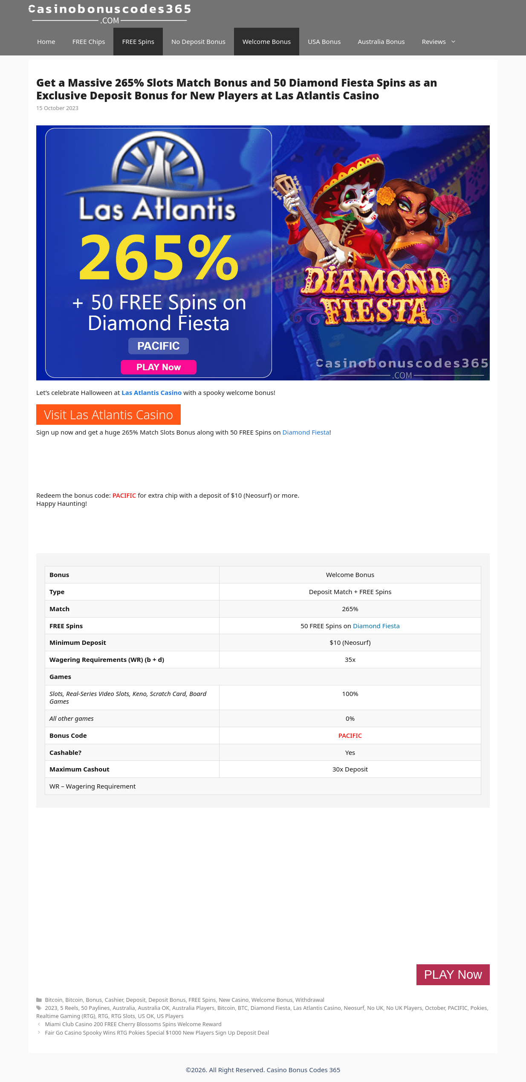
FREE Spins (138, 41)
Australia (124, 1008)
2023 (51, 1008)
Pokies (479, 1008)
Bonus (94, 1000)
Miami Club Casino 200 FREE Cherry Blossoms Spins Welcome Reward (133, 1024)
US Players (170, 1016)
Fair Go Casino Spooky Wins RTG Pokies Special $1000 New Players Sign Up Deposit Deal (157, 1032)
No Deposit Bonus (198, 41)
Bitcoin (53, 1000)
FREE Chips (88, 41)
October (435, 1008)
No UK (375, 1008)
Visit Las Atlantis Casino (108, 414)
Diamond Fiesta (306, 432)
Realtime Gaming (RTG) (65, 1016)
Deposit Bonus (166, 1000)
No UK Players (404, 1008)
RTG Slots (123, 1016)
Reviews (443, 41)
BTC (243, 1008)
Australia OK (154, 1008)
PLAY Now (453, 974)
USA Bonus (324, 41)
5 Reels (69, 1008)
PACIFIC (124, 495)
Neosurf (354, 1008)
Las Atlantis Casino (151, 392)
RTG (103, 1016)
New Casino (234, 1000)
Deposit (135, 1000)
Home (46, 41)
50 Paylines (95, 1008)
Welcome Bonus (267, 41)
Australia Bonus (381, 41)
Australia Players (193, 1008)
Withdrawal (309, 1000)
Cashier (114, 1000)
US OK (146, 1016)
